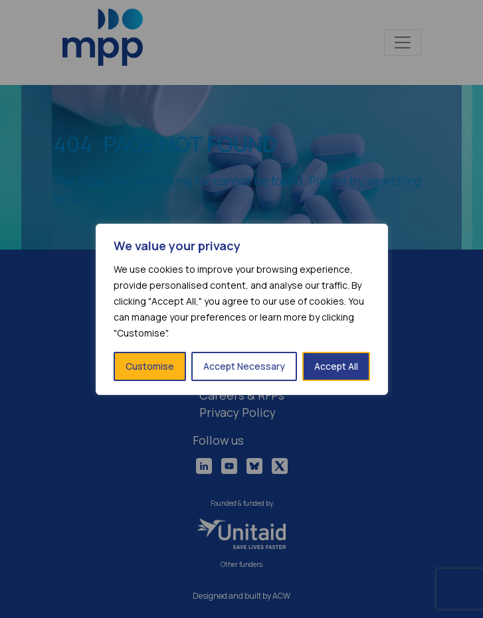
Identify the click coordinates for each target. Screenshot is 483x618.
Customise (150, 366)
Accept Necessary (244, 366)
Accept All (336, 366)
